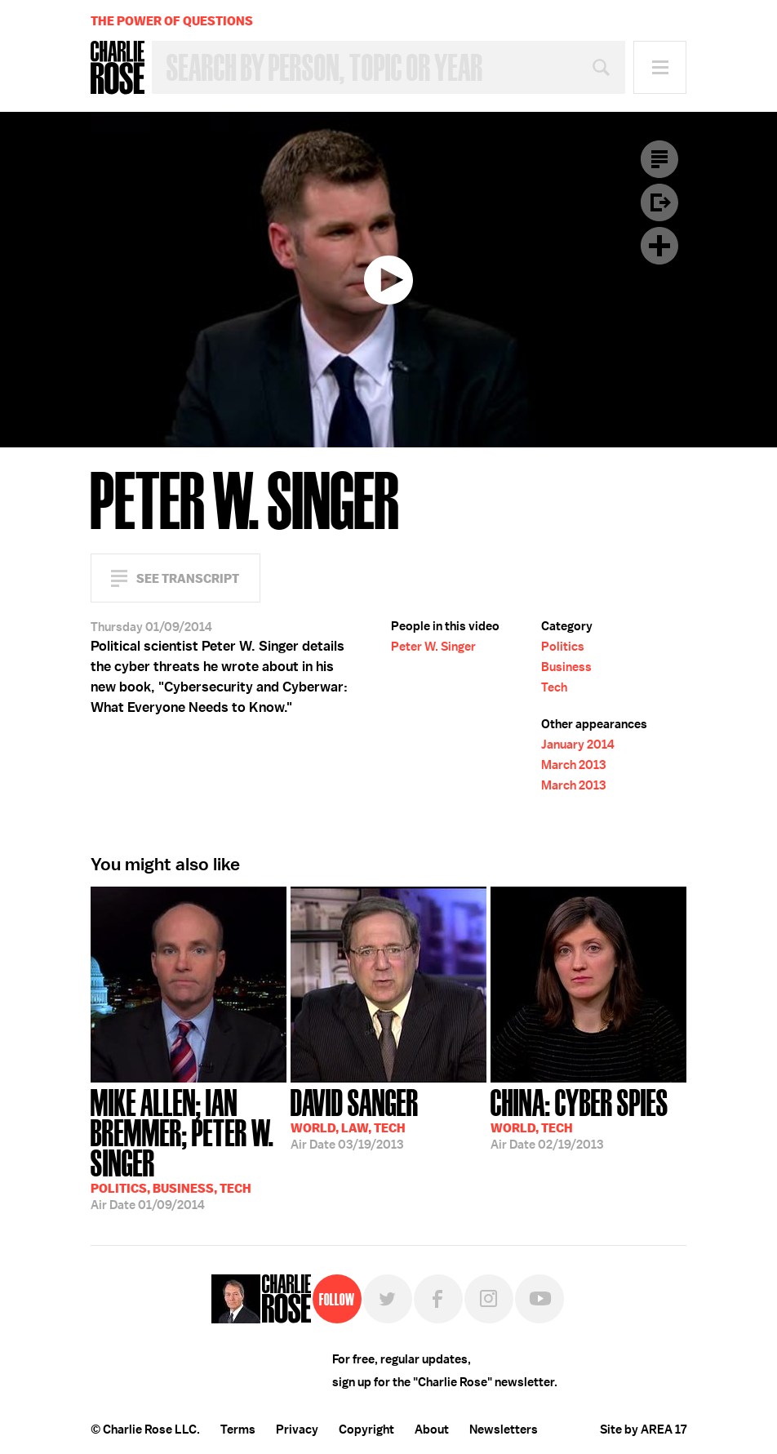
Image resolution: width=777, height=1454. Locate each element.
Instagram (488, 1298)
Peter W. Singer (433, 646)
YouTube (539, 1298)
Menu (659, 67)
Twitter (387, 1298)
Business (566, 667)
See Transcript (187, 578)
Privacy (297, 1429)
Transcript (659, 159)
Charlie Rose (117, 68)
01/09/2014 (188, 1148)
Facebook (438, 1298)
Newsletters (503, 1429)
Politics (562, 646)
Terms (237, 1429)
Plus (659, 246)
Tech (554, 687)
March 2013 (573, 765)
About (432, 1429)
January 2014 (578, 744)
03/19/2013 (355, 1118)
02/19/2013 (579, 1118)
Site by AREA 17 (643, 1429)
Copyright (366, 1429)
